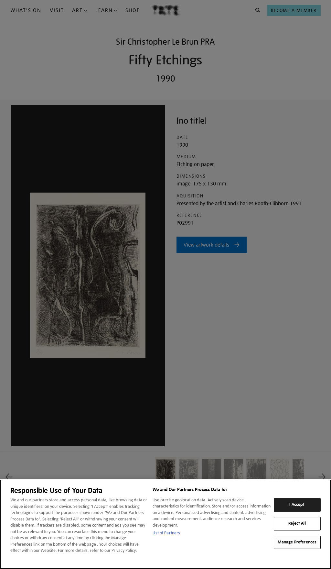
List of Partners (166, 533)
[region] (165, 524)
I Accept (296, 505)
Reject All (296, 523)
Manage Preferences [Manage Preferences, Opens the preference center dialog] (297, 542)
